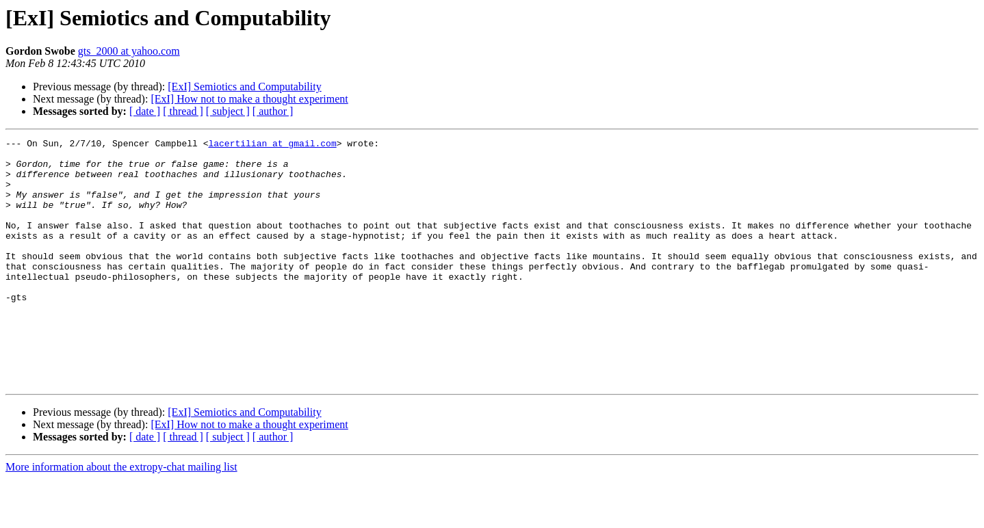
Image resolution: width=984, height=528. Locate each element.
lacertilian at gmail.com (272, 145)
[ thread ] (183, 111)
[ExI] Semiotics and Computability (244, 86)
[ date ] (144, 111)
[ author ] (273, 111)
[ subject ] (228, 111)
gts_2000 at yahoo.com (129, 51)
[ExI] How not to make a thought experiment (249, 99)
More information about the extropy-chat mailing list (121, 516)
